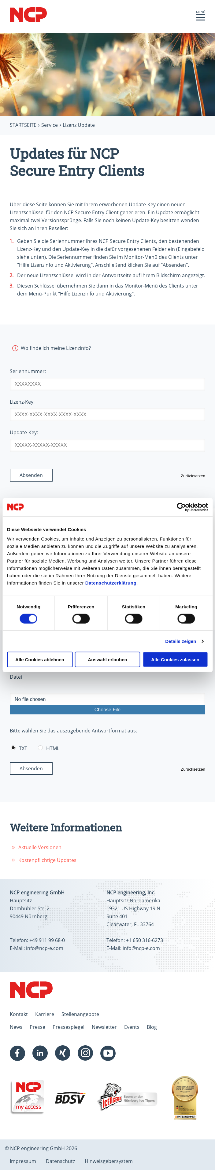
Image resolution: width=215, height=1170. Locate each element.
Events (131, 1027)
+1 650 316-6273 (144, 940)
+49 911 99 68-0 (47, 940)
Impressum (23, 1161)
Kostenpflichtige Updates (47, 860)
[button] (200, 19)
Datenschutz (60, 1161)
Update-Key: (24, 432)
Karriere (44, 1014)
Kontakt (19, 1014)
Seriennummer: (28, 371)
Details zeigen (180, 641)
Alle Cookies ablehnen (39, 659)
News (16, 1027)
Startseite (23, 125)
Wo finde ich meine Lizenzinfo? (50, 348)
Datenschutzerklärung (111, 582)
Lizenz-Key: (22, 401)
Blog (152, 1027)
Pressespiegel (68, 1027)
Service (49, 125)
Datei (16, 676)
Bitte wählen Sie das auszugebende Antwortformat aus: (73, 730)
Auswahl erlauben (107, 659)
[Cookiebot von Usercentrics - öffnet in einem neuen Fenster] (181, 507)
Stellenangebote (80, 1014)
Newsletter (104, 1027)
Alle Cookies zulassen (175, 659)
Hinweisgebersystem (109, 1161)
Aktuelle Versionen (39, 847)
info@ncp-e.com (44, 948)
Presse (37, 1027)
